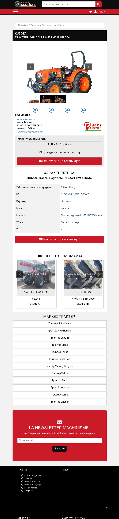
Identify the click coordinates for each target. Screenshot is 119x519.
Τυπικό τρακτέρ (49, 25)
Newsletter (72, 478)
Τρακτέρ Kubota (60, 387)
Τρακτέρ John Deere (59, 323)
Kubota (61, 25)
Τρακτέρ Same (59, 394)
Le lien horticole (31, 488)
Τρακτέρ (35, 25)
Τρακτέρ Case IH (60, 337)
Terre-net (28, 478)
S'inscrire (60, 448)
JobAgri (26, 502)
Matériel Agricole (32, 481)
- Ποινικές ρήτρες (53, 515)
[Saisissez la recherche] (68, 4)
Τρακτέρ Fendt (60, 352)
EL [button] (101, 11)
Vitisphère (28, 491)
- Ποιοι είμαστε (92, 515)
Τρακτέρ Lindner (60, 401)
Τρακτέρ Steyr (60, 380)
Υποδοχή (23, 25)
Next (88, 66)
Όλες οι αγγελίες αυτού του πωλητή (59, 152)
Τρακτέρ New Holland (59, 330)
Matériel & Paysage (32, 485)
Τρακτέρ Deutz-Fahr (60, 359)
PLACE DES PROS (26, 119)
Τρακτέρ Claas (60, 344)
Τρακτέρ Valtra (59, 373)
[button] (16, 11)
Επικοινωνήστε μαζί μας (78, 475)
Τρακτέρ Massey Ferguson (59, 366)
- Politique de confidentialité (73, 515)
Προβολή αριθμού (59, 144)
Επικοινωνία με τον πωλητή (59, 161)
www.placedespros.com (31, 131)
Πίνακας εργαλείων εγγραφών (35, 505)
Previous (30, 66)
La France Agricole (32, 475)
